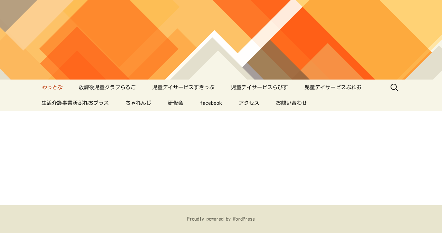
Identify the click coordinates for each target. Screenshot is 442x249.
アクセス (249, 102)
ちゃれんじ (138, 102)
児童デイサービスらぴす (259, 87)
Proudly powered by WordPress (221, 218)
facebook (211, 102)
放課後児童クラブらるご (107, 87)
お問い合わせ (291, 102)
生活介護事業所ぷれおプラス (75, 102)
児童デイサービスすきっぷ (183, 87)
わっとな (51, 87)
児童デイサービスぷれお (333, 87)
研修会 (175, 102)
